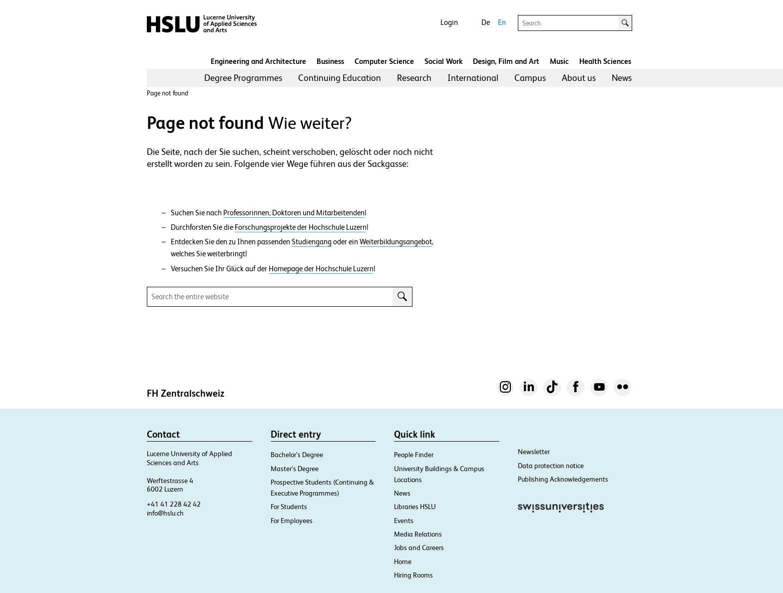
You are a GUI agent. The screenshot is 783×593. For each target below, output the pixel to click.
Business (330, 61)
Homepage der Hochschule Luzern (321, 269)
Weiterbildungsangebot (396, 242)
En (502, 22)
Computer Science (384, 61)
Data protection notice (551, 466)
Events (403, 521)
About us (579, 77)
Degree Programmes (243, 77)
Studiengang (312, 242)
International (472, 77)
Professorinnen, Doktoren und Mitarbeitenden (294, 213)
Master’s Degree (295, 469)
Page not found (167, 93)
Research (414, 77)
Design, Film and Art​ (506, 61)
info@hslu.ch (165, 513)
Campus (530, 77)
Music (559, 61)
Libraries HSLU (415, 507)
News (622, 77)
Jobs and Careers (419, 548)
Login (449, 22)
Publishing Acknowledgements (563, 479)
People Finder (413, 455)
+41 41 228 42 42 (174, 504)
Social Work (443, 61)
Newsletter (534, 452)
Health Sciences (605, 61)
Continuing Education (339, 77)
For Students (289, 507)
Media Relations (418, 534)
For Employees (292, 521)
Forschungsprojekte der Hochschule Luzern (301, 227)
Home (402, 562)
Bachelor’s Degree (297, 455)
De (485, 22)
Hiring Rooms (413, 575)
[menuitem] (243, 78)
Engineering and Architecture (258, 61)
